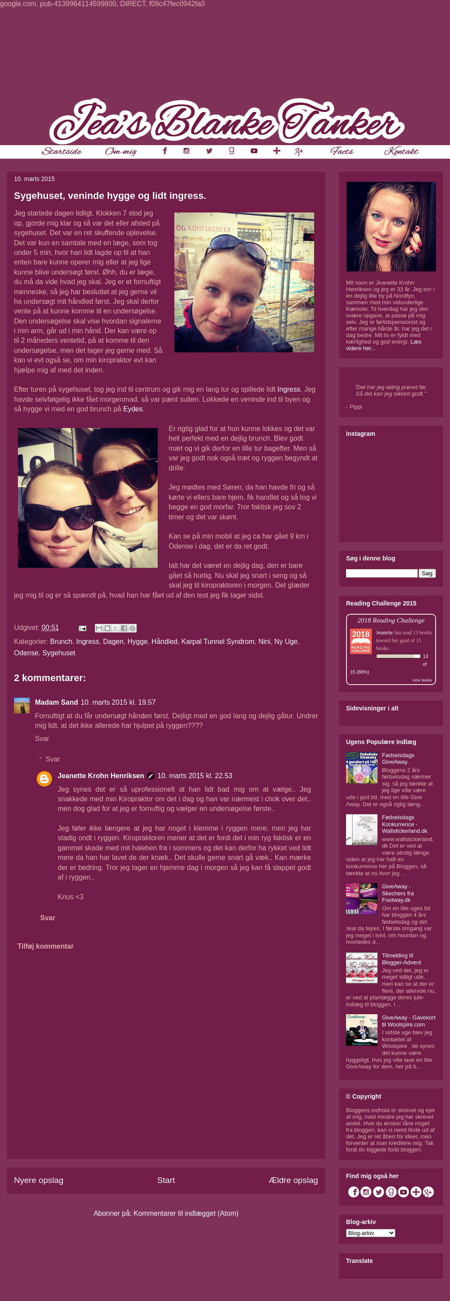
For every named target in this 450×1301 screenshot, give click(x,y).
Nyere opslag (38, 1180)
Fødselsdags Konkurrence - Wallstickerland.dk (404, 824)
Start (166, 1180)
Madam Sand (56, 702)
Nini (264, 641)
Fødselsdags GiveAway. (398, 758)
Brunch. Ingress (74, 641)
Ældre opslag (293, 1180)
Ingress (288, 389)
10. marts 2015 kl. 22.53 (194, 775)
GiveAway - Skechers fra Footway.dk (398, 893)
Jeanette (384, 633)
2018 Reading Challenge (391, 620)
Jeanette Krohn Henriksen (101, 775)
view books (422, 680)
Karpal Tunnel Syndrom (217, 641)
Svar (42, 738)
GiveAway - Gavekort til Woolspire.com (409, 1021)
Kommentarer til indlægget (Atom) (186, 1213)
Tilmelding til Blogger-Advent (401, 959)
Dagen (113, 641)
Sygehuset (59, 653)
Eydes (132, 409)
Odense (26, 653)
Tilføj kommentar (45, 946)
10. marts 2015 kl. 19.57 (118, 702)
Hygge (138, 641)
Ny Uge (286, 641)
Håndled (165, 641)
